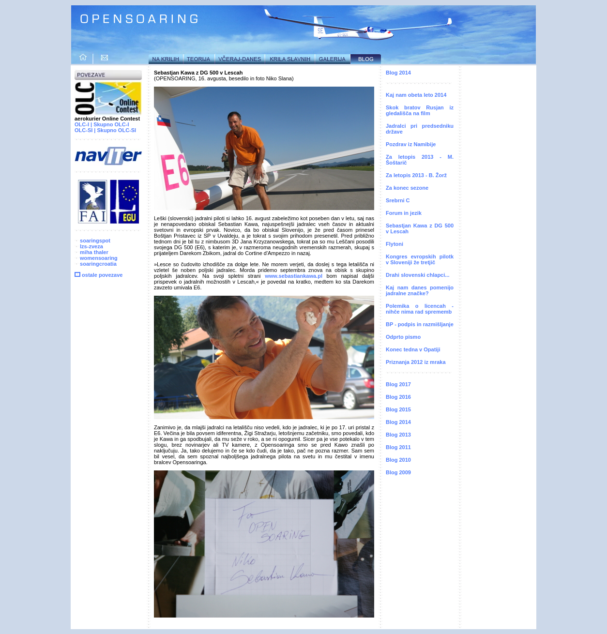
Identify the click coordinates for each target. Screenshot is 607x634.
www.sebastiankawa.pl (293, 276)
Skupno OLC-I (111, 124)
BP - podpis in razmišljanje (420, 324)
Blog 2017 (398, 384)
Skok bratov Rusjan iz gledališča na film (420, 110)
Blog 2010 (398, 460)
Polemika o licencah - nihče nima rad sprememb (420, 309)
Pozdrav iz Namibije (411, 144)
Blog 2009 (398, 472)
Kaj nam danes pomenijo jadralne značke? (420, 290)
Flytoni (394, 244)
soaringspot (92, 240)
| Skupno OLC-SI (115, 130)
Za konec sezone (407, 188)
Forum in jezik (404, 213)
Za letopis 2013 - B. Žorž (416, 175)
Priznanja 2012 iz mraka (416, 362)
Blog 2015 (398, 409)
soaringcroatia (98, 264)
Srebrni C (398, 200)
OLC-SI (83, 130)
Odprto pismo (403, 337)
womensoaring (96, 258)
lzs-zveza (89, 246)
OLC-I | (83, 124)
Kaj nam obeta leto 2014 (416, 95)
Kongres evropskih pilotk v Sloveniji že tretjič (420, 259)
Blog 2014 (398, 72)
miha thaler (91, 252)
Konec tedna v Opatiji (413, 349)
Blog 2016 (398, 397)
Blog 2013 (398, 435)
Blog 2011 (398, 447)
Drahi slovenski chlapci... (417, 275)
